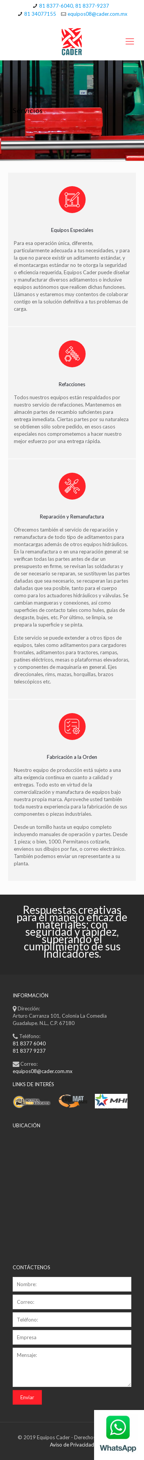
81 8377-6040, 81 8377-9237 (74, 6)
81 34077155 (40, 14)
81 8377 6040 (29, 1043)
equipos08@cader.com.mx (97, 14)
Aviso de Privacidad (72, 1445)
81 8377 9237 (29, 1051)
